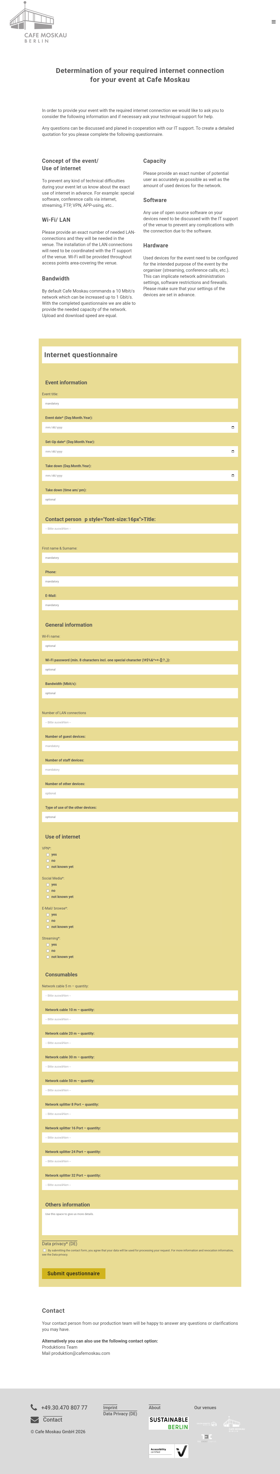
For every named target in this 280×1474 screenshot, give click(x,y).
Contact (52, 1420)
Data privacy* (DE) (59, 1243)
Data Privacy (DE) (120, 1413)
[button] (9, 1464)
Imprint (110, 1407)
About (155, 1407)
